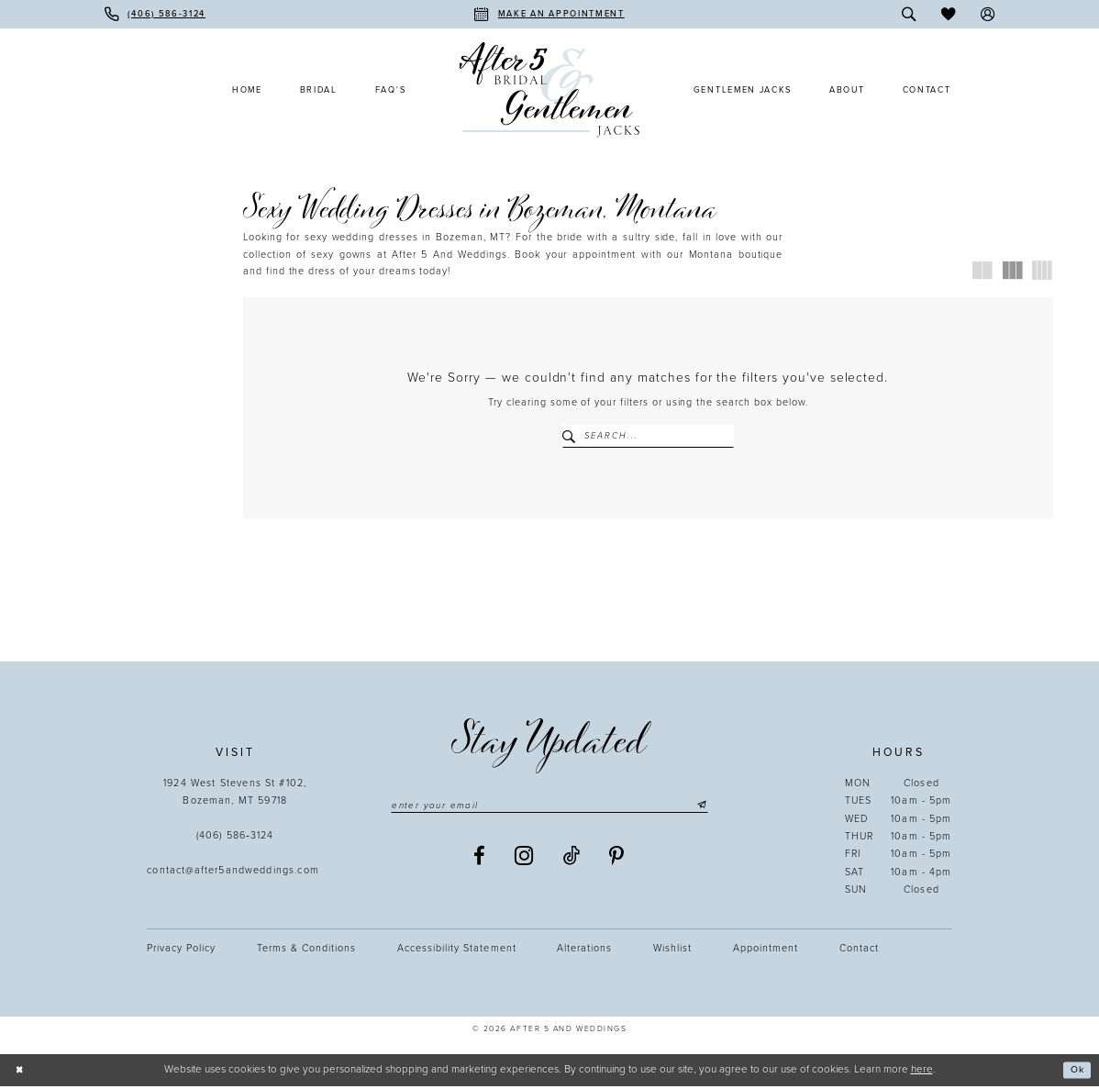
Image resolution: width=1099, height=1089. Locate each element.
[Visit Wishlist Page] (948, 14)
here (922, 1071)
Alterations (584, 950)
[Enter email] (549, 809)
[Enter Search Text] (648, 436)
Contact (859, 950)
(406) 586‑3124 (235, 838)
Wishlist (672, 950)
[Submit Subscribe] (716, 809)
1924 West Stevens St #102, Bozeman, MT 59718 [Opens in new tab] (234, 794)
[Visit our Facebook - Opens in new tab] (479, 860)
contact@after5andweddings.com (235, 873)
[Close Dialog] (20, 1073)
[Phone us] (155, 14)
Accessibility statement (456, 950)
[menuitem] (155, 14)
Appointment (765, 950)
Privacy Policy (181, 950)
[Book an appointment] (549, 14)
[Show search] (909, 14)
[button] (987, 14)
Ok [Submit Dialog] (1075, 1072)
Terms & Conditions (306, 950)
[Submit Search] (572, 436)
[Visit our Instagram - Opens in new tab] (525, 861)
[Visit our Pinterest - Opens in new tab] (617, 860)
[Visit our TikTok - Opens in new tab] (572, 860)
